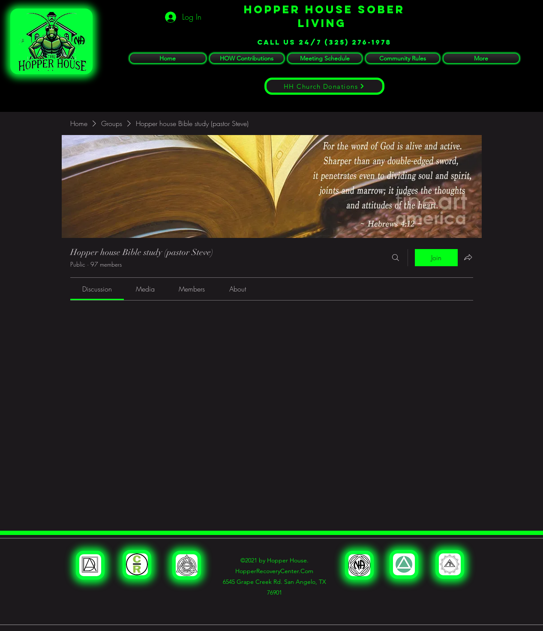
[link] (97, 289)
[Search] (395, 257)
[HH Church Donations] (324, 86)
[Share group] (468, 257)
